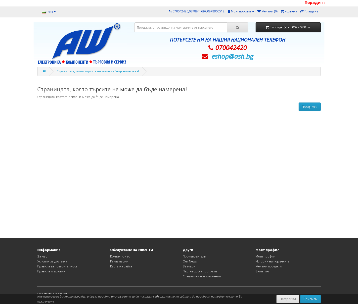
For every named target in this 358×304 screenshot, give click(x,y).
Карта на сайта (121, 266)
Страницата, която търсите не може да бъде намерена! (98, 71)
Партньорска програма (200, 271)
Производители (194, 256)
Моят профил (265, 256)
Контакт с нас (120, 256)
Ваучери (189, 266)
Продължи (309, 107)
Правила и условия (51, 271)
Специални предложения (202, 276)
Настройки (288, 299)
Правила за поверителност (57, 266)
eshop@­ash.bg (232, 56)
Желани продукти (269, 266)
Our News (190, 261)
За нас (42, 256)
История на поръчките (272, 261)
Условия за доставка (52, 261)
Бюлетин (262, 271)
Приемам (310, 299)
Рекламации (119, 261)
